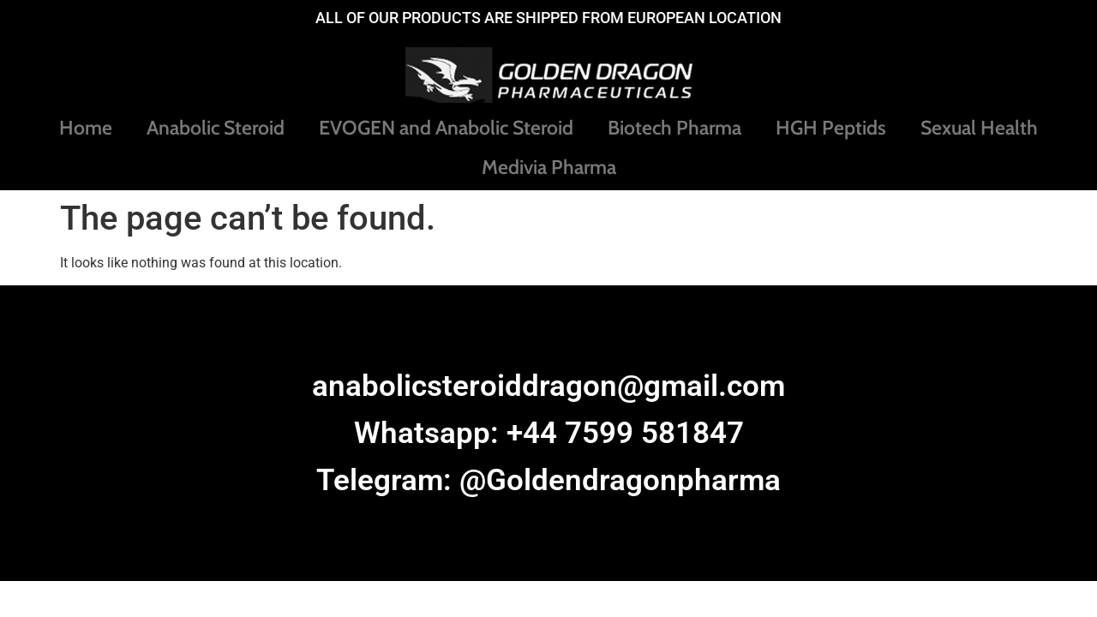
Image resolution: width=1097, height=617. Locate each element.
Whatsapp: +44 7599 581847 (549, 433)
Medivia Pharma (549, 167)
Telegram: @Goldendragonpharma (548, 480)
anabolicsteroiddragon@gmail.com (548, 386)
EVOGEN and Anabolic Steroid (446, 128)
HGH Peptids (831, 128)
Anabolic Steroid (216, 128)
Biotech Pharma (674, 128)
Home (85, 128)
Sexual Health (979, 128)
